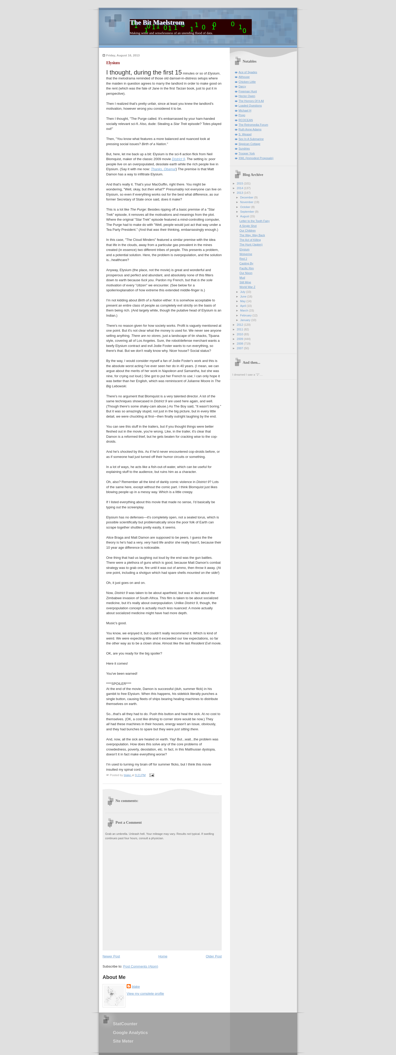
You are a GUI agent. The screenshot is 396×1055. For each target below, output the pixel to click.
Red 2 (243, 258)
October (245, 207)
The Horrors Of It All (251, 100)
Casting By (246, 263)
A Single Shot (248, 225)
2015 (240, 183)
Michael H (245, 110)
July (243, 291)
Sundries (244, 148)
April (243, 305)
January (245, 320)
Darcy (242, 86)
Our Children (248, 230)
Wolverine (246, 254)
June (243, 296)
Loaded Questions (250, 105)
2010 (240, 334)
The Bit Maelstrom (157, 22)
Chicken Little (247, 81)
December (247, 197)
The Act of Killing (250, 239)
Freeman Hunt (248, 91)
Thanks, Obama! (163, 169)
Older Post (214, 956)
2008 (240, 343)
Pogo (242, 115)
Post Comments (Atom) (140, 966)
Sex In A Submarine (251, 138)
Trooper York (247, 153)
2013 (240, 192)
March (244, 310)
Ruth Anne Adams (250, 129)
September (247, 211)
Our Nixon (246, 272)
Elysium (245, 249)
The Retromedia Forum (253, 124)
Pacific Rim (247, 268)
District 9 (178, 159)
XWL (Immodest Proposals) (256, 158)
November (247, 202)
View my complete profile (145, 993)
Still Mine (245, 282)
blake (136, 987)
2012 (240, 324)
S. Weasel (245, 134)
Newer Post (111, 956)
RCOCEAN (246, 120)
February (246, 315)
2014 (240, 188)
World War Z (247, 286)
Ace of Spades (248, 72)
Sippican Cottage (249, 143)
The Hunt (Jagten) (251, 244)
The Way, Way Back (252, 235)
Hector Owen (247, 96)
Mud (242, 277)
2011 (240, 329)
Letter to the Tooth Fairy (255, 220)
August (245, 216)
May (243, 301)
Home (163, 956)
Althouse (244, 76)
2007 (240, 348)
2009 (240, 338)
